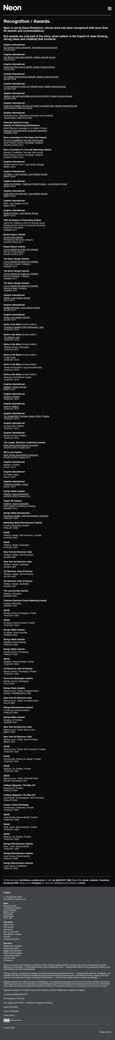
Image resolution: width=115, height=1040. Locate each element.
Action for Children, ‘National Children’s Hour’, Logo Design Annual (35, 184)
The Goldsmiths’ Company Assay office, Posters (26, 416)
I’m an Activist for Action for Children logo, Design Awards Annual (35, 86)
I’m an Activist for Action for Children (21, 249)
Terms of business (11, 1011)
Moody (24, 140)
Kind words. (8, 929)
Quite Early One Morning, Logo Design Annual (25, 193)
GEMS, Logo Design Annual (17, 298)
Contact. (7, 936)
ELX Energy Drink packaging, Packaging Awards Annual (30, 47)
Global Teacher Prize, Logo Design (24, 164)
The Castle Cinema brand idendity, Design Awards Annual (31, 76)
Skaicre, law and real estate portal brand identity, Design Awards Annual (38, 96)
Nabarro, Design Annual (15, 387)
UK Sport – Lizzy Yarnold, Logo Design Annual (25, 174)
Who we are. (9, 927)
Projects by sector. (11, 948)
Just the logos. (10, 958)
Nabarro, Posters (12, 396)
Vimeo (82, 883)
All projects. (8, 960)
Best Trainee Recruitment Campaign (21, 445)
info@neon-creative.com (32, 880)
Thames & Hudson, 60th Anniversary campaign (26, 515)
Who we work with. (11, 932)
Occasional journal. (12, 939)
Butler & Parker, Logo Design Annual (21, 213)
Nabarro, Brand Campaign (16, 494)
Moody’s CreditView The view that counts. (23, 152)
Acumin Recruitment (13, 237)
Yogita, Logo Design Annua (16, 317)
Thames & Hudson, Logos (16, 484)
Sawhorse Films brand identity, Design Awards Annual (29, 67)
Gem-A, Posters (11, 406)
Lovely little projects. (12, 955)
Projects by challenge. (13, 946)
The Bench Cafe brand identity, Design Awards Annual (29, 57)
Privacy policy (9, 1015)
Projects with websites (13, 953)
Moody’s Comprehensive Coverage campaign (25, 130)
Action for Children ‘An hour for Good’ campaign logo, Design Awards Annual (40, 106)
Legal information (11, 1007)
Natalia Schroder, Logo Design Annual (22, 307)
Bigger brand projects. (13, 951)
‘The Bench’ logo (12, 337)
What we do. (9, 924)
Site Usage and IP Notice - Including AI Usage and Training (28, 1003)
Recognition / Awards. (13, 934)
